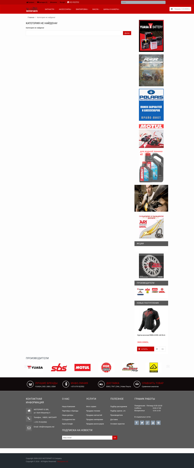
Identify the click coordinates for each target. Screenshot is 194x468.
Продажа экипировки (94, 419)
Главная (31, 17)
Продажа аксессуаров (95, 424)
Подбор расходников (118, 406)
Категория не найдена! (46, 17)
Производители (116, 415)
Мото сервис (91, 406)
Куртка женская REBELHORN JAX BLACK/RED (151, 335)
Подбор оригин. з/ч (118, 411)
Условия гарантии (117, 424)
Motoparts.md (62, 461)
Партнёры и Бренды (70, 411)
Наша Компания (68, 406)
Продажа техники (93, 411)
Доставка (114, 419)
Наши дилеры (67, 415)
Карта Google (67, 424)
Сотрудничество (68, 419)
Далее (127, 33)
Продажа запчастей (94, 415)
